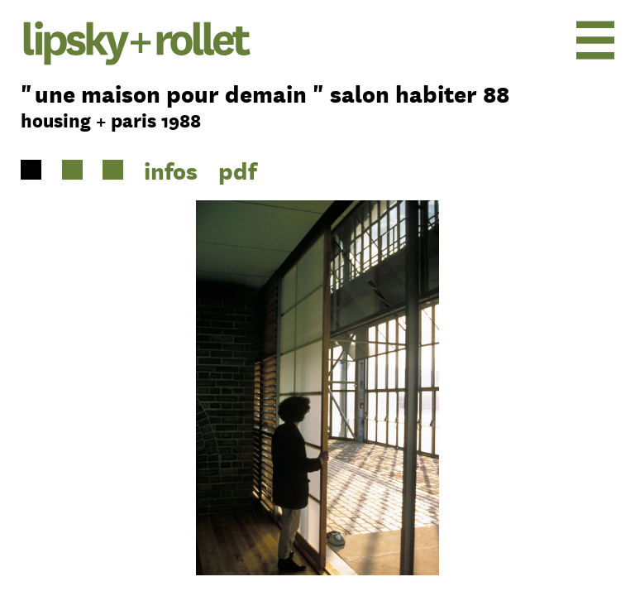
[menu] (547, 40)
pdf (237, 170)
